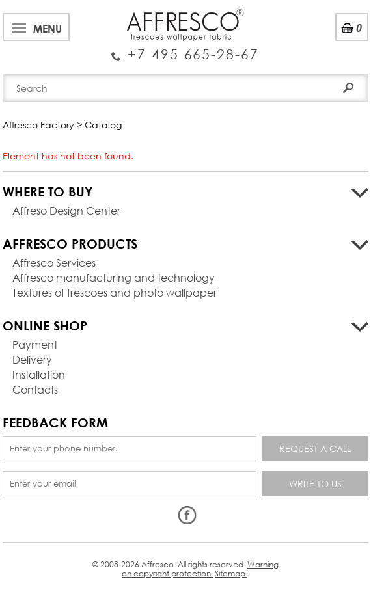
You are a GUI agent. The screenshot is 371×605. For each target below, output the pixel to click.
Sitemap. (231, 573)
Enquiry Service (185, 48)
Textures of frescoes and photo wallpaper (114, 292)
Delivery (32, 359)
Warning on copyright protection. (200, 569)
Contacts (35, 389)
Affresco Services (54, 262)
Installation (38, 374)
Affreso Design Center (66, 210)
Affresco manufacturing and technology (113, 277)
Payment (34, 344)
